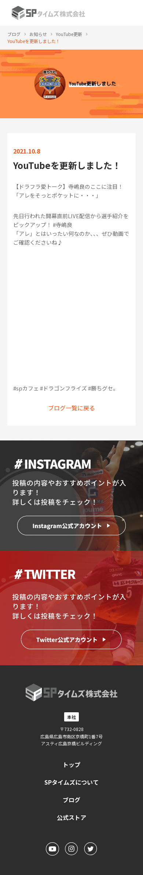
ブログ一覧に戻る (71, 407)
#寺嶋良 (62, 224)
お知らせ (38, 34)
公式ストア (71, 817)
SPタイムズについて (71, 782)
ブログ (14, 34)
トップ (71, 764)
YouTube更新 (69, 34)
